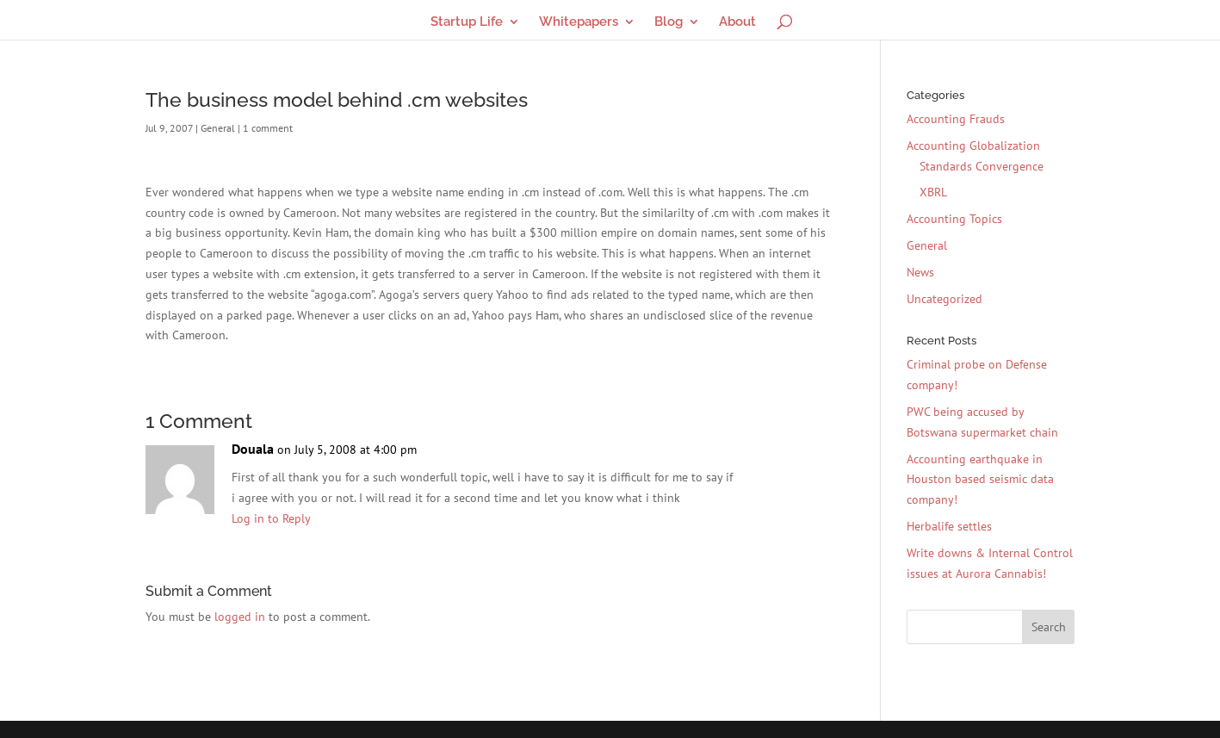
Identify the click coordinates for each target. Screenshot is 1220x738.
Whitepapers (578, 22)
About (737, 22)
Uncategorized (944, 299)
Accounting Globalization (973, 145)
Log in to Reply (271, 518)
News (920, 272)
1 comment (268, 127)
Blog (668, 22)
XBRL (933, 192)
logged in (239, 616)
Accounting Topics (954, 218)
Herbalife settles (949, 526)
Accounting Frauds (956, 119)
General (218, 127)
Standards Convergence (982, 166)
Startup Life (466, 22)
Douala (253, 448)
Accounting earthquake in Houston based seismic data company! (980, 479)
